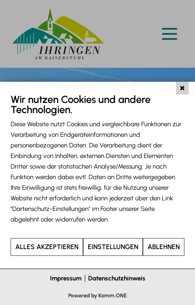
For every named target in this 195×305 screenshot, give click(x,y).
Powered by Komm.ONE (97, 295)
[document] (97, 165)
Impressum (65, 278)
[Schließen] (182, 88)
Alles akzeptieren (46, 247)
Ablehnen (164, 247)
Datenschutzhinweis (116, 278)
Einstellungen (113, 247)
